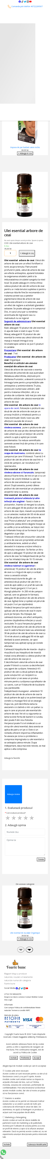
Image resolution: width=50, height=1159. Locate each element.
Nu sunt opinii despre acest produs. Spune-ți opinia (23, 240)
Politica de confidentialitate (25, 1007)
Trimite (41, 859)
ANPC (28, 1010)
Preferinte (25, 1058)
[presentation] (20, 950)
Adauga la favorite (12, 758)
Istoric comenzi (19, 997)
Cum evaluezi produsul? (16, 813)
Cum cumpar (9, 1007)
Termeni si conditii (18, 1010)
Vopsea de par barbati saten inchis (25, 147)
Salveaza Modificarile (37, 1144)
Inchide (14, 1058)
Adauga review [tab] (13, 794)
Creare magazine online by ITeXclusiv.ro (29, 1037)
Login (10, 1000)
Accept (37, 1058)
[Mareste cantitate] (14, 253)
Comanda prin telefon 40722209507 (25, 6)
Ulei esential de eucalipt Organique (25, 933)
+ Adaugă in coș (27, 253)
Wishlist (34, 997)
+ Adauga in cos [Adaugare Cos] (25, 153)
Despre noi (8, 997)
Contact (28, 997)
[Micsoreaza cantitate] (6, 253)
